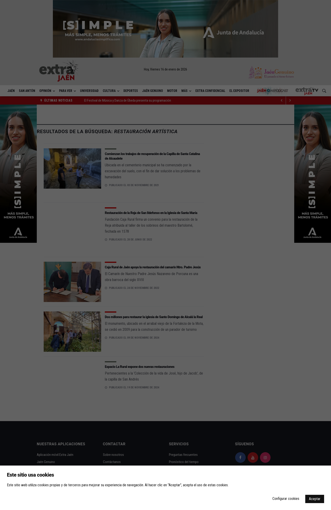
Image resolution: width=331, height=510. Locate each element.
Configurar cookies (285, 498)
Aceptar (314, 499)
